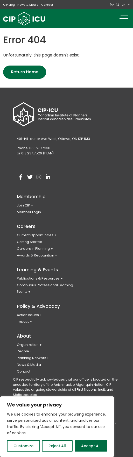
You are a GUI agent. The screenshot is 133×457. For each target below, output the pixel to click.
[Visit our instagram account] (39, 177)
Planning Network (31, 358)
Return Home (24, 72)
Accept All (91, 445)
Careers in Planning (33, 248)
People (23, 351)
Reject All (57, 445)
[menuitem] (126, 4)
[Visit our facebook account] (21, 177)
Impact (23, 321)
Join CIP (23, 205)
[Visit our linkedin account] (48, 177)
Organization (28, 344)
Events (22, 291)
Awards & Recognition (35, 255)
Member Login (29, 212)
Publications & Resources (38, 278)
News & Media (28, 5)
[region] (57, 426)
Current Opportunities (35, 235)
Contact (47, 5)
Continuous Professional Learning (45, 285)
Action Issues (28, 315)
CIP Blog (9, 5)
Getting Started (29, 242)
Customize (23, 445)
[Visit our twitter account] (30, 177)
